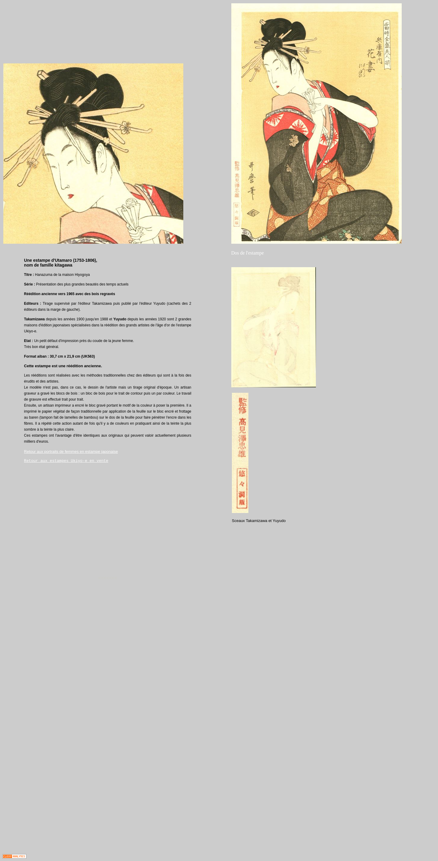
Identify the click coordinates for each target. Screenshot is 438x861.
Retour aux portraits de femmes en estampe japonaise (71, 451)
